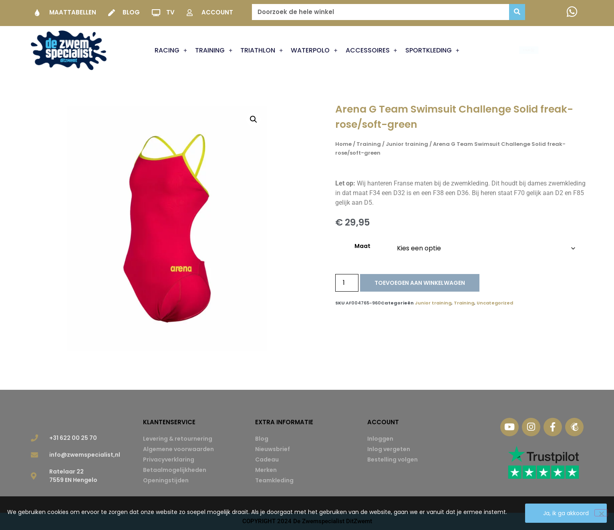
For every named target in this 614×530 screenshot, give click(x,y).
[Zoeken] (517, 12)
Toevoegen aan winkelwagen (419, 283)
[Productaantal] (346, 283)
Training (213, 50)
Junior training (407, 144)
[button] (253, 119)
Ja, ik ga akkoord (566, 513)
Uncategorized (495, 303)
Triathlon (261, 50)
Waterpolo (314, 50)
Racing (171, 50)
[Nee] (601, 512)
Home (343, 144)
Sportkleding (432, 50)
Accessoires (371, 50)
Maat (362, 246)
